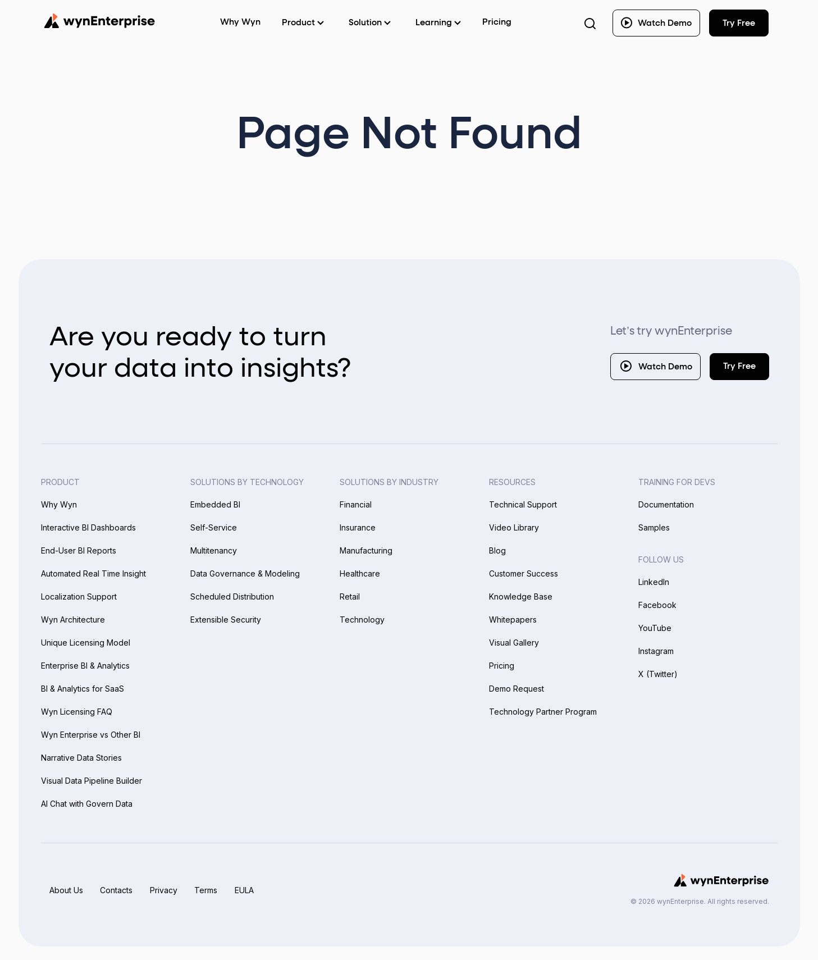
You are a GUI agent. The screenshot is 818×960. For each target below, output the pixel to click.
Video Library (514, 527)
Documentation (666, 504)
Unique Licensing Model (85, 642)
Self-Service (213, 527)
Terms (208, 890)
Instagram (656, 651)
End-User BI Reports (78, 550)
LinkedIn (653, 582)
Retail (350, 596)
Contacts (117, 890)
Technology (362, 619)
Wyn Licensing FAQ (76, 711)
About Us (66, 890)
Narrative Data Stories (81, 757)
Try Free (739, 366)
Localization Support (79, 596)
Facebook (657, 605)
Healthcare (360, 573)
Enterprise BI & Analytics (85, 665)
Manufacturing (366, 550)
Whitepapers (513, 619)
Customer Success (523, 573)
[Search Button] (590, 23)
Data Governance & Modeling (245, 573)
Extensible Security (225, 619)
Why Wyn (59, 504)
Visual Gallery (514, 642)
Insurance (358, 527)
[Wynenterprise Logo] (99, 21)
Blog (497, 550)
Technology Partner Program (543, 711)
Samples (654, 527)
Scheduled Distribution (232, 596)
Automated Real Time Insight (93, 573)
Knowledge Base (520, 596)
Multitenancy (213, 550)
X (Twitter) (658, 674)
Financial (356, 504)
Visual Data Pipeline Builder (91, 780)
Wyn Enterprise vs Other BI (90, 734)
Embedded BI (215, 504)
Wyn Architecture (73, 619)
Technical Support (523, 504)
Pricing (496, 22)
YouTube (654, 628)
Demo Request (516, 688)
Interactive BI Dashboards (88, 527)
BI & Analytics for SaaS (82, 688)
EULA (247, 890)
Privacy (165, 890)
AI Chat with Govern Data (86, 803)
